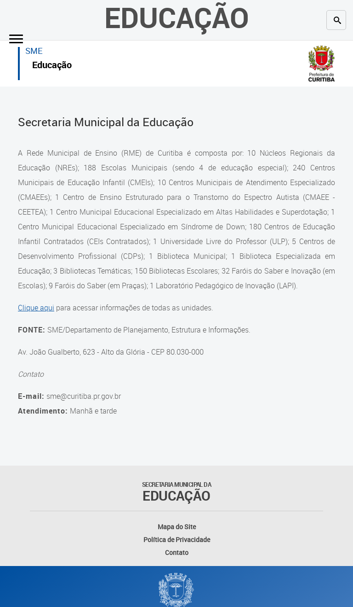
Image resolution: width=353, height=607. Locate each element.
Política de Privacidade (176, 539)
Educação (52, 66)
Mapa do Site (177, 526)
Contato (176, 552)
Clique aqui (36, 308)
